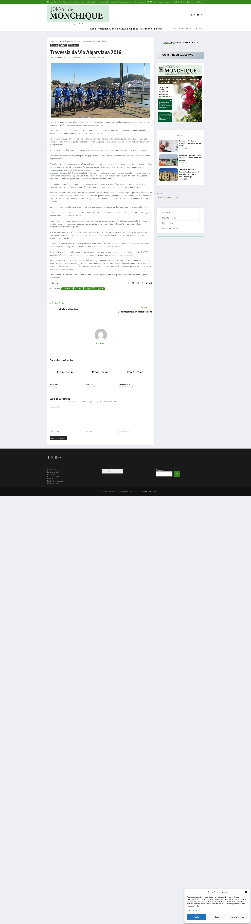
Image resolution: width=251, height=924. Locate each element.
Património (146, 28)
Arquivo (160, 193)
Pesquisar (159, 470)
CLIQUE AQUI (169, 42)
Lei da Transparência (54, 476)
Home (52, 41)
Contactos (50, 479)
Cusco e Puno (90, 384)
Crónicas (66, 41)
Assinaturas (51, 474)
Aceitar (197, 917)
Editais (158, 28)
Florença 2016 (124, 384)
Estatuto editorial (53, 472)
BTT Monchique (67, 289)
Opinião (133, 28)
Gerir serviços (192, 910)
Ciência (113, 28)
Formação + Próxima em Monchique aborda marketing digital (190, 143)
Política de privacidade (55, 481)
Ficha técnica (51, 470)
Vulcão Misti (54, 384)
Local (93, 28)
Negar (217, 917)
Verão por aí (75, 41)
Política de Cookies (53, 483)
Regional (103, 28)
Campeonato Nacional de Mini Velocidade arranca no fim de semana (190, 157)
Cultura (123, 28)
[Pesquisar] (177, 474)
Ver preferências (238, 917)
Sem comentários (74, 58)
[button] (246, 892)
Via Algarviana (99, 289)
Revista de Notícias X (149, 491)
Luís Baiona (57, 58)
